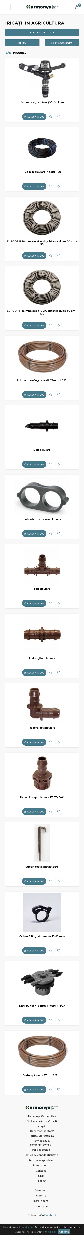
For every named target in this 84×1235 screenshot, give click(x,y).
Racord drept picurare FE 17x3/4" (42, 797)
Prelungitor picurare (42, 658)
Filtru (22, 43)
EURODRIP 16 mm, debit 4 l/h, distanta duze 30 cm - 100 (42, 312)
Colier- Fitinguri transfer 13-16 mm (42, 936)
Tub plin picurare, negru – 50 (42, 171)
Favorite (41, 1195)
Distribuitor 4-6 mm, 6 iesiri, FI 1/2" (42, 1005)
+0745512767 (42, 1140)
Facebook (50, 1215)
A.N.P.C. (42, 1181)
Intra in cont (40, 1200)
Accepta (64, 1231)
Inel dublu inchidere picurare (42, 519)
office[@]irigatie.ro (42, 1135)
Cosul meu (41, 1190)
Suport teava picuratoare (42, 866)
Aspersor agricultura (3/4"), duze (42, 102)
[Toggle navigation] (7, 7)
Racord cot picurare (42, 727)
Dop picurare (42, 449)
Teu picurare (42, 588)
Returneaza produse (41, 1160)
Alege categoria (42, 32)
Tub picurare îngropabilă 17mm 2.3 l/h (42, 380)
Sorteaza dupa (62, 43)
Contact (41, 1170)
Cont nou (42, 1206)
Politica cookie (41, 1149)
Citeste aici (49, 1231)
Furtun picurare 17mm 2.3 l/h (42, 1075)
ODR (41, 1175)
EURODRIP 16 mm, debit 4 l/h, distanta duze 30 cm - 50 (42, 243)
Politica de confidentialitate (41, 1154)
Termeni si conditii (41, 1144)
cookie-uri (28, 1227)
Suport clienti (41, 1165)
